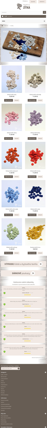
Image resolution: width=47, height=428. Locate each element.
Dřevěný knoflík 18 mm (35, 247)
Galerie (2, 402)
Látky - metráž (4, 374)
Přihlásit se (25, 1)
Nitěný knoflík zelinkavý (11, 247)
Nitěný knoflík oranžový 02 (12, 171)
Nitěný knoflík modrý (35, 209)
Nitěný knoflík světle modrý (12, 209)
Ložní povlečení (4, 378)
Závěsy (2, 380)
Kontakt (3, 410)
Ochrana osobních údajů (6, 406)
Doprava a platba (4, 400)
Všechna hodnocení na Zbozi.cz (38, 357)
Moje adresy (3, 419)
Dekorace (3, 382)
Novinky (2, 392)
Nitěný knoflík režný (11, 94)
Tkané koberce (4, 384)
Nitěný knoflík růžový (11, 133)
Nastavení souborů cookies (7, 424)
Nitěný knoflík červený (35, 171)
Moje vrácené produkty (6, 417)
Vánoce (2, 388)
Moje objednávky (4, 415)
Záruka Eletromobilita (6, 408)
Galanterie (3, 386)
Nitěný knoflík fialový (35, 133)
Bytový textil (3, 376)
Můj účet (3, 413)
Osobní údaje (3, 422)
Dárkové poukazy (4, 394)
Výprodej (3, 390)
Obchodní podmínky (5, 404)
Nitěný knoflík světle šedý (35, 94)
